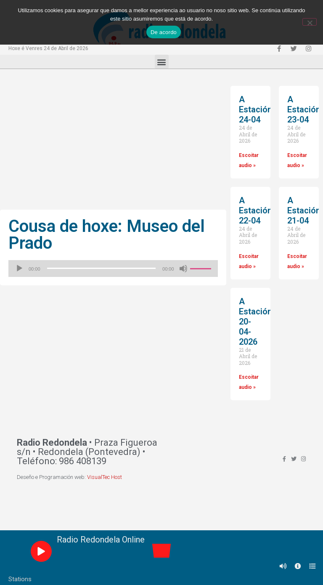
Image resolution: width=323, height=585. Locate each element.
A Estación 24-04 (255, 109)
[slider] (101, 268)
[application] (113, 268)
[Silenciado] (183, 268)
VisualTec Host (104, 477)
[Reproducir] (19, 268)
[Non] (309, 22)
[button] (162, 62)
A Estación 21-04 (303, 210)
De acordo (164, 32)
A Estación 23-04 (303, 109)
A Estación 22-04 (255, 210)
